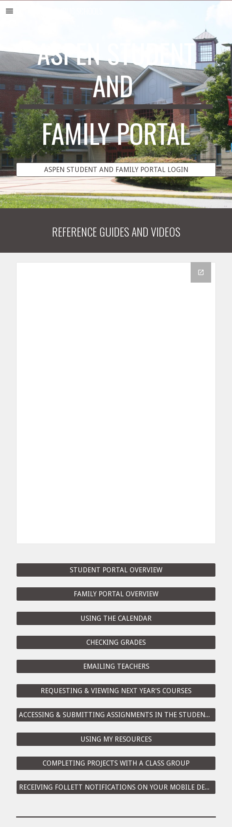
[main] (116, 97)
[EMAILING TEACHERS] (116, 666)
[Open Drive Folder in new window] (201, 272)
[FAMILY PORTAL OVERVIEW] (116, 594)
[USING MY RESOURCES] (116, 739)
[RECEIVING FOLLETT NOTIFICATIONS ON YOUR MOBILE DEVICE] (116, 787)
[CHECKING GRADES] (116, 642)
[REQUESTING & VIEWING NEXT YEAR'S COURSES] (116, 690)
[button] (9, 11)
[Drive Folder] (116, 403)
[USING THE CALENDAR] (116, 618)
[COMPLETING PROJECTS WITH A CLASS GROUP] (116, 763)
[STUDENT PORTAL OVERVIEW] (116, 570)
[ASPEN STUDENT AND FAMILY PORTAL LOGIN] (116, 169)
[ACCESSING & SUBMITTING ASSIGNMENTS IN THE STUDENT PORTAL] (116, 715)
